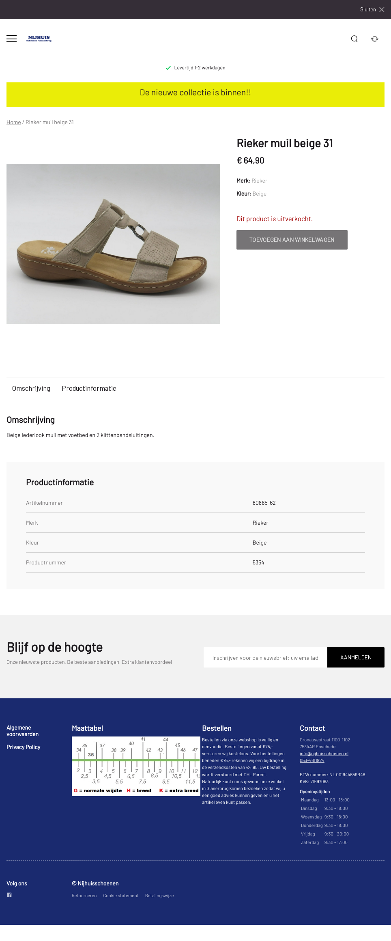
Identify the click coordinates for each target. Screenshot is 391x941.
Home (13, 122)
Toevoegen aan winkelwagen (292, 239)
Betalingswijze (159, 895)
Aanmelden (356, 657)
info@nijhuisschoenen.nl (324, 753)
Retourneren (84, 895)
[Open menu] (11, 38)
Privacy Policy (23, 746)
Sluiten (372, 9)
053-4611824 (312, 760)
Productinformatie (89, 388)
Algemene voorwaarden (22, 730)
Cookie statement (120, 895)
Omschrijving (31, 388)
